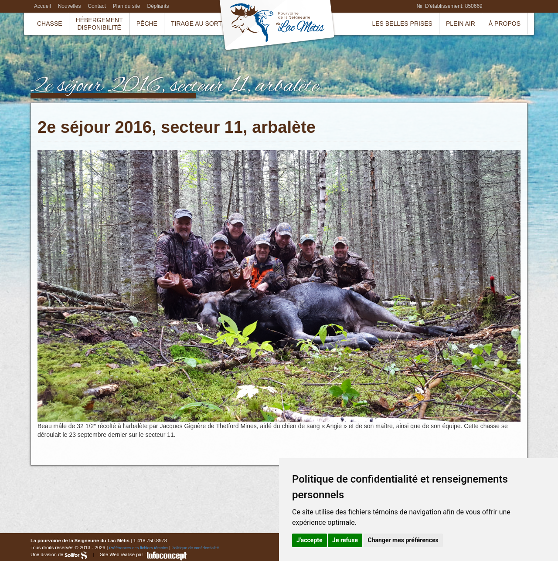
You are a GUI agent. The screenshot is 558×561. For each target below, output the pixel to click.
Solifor (76, 555)
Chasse (49, 23)
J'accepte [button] (309, 540)
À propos (505, 23)
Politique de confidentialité (195, 548)
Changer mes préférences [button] (403, 540)
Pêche (146, 23)
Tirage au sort (196, 23)
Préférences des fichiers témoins (138, 548)
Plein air (460, 23)
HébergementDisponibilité (99, 24)
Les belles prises (402, 23)
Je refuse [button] (345, 540)
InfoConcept (167, 556)
